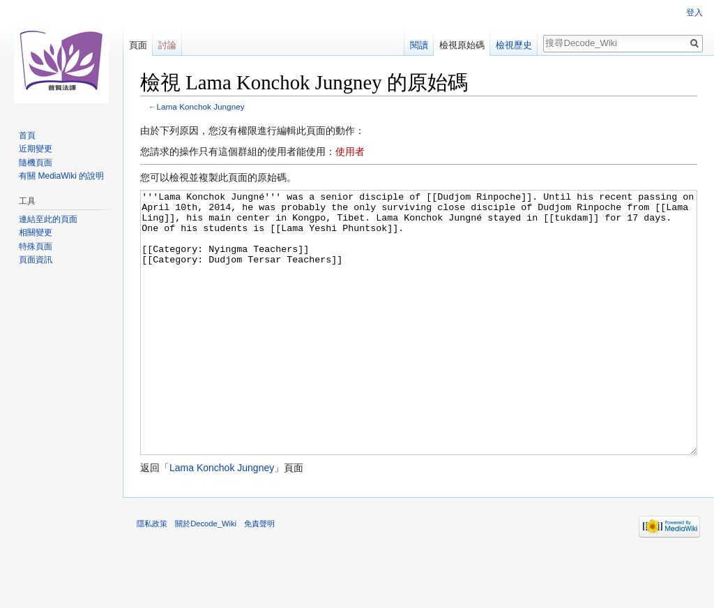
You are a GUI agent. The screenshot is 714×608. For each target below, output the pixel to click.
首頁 (27, 135)
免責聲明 (259, 576)
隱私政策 (152, 576)
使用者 (350, 151)
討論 (167, 45)
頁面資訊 (35, 260)
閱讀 (419, 45)
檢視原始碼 (462, 45)
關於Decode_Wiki (205, 576)
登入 (694, 12)
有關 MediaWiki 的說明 (61, 176)
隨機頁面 (35, 163)
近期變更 (35, 149)
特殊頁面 (35, 246)
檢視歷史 (514, 45)
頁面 (138, 45)
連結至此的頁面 (48, 219)
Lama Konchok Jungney (201, 106)
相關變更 (35, 232)
